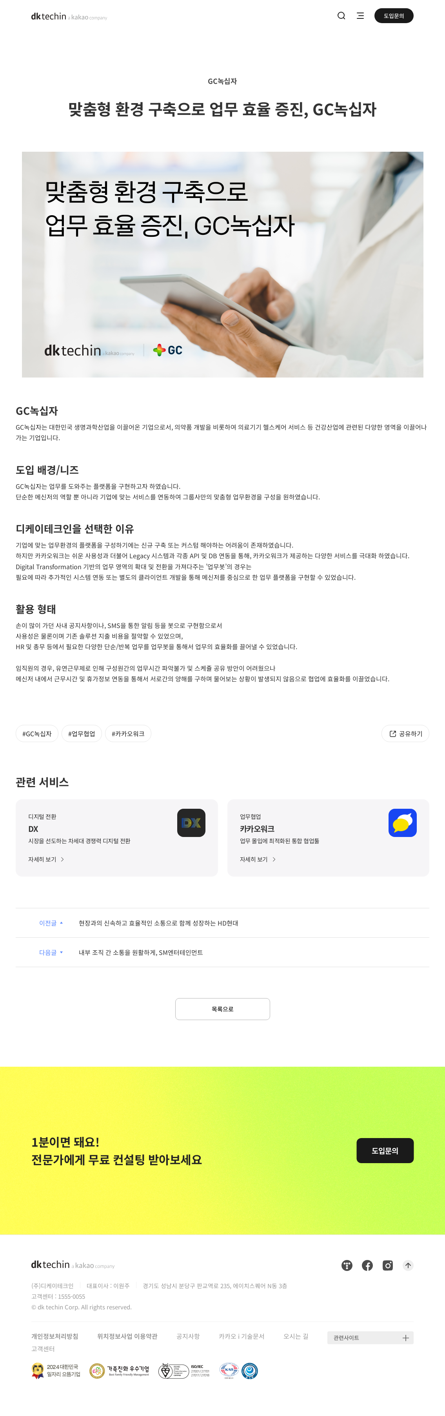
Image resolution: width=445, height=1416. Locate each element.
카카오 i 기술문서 (242, 1338)
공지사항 (188, 1338)
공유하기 (411, 733)
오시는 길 (296, 1338)
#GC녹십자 (37, 733)
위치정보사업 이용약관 (127, 1338)
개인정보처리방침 (54, 1338)
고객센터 (43, 1351)
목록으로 (222, 1010)
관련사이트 (346, 1340)
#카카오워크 (128, 733)
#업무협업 (81, 733)
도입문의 (394, 16)
